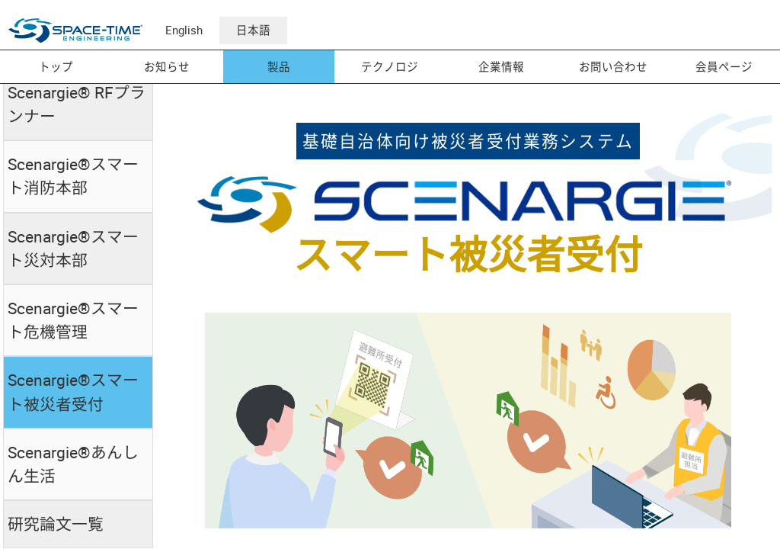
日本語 (253, 30)
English (184, 30)
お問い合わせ (613, 66)
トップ (56, 66)
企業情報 (501, 66)
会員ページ (724, 66)
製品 (278, 66)
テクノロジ (389, 66)
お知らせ (167, 66)
